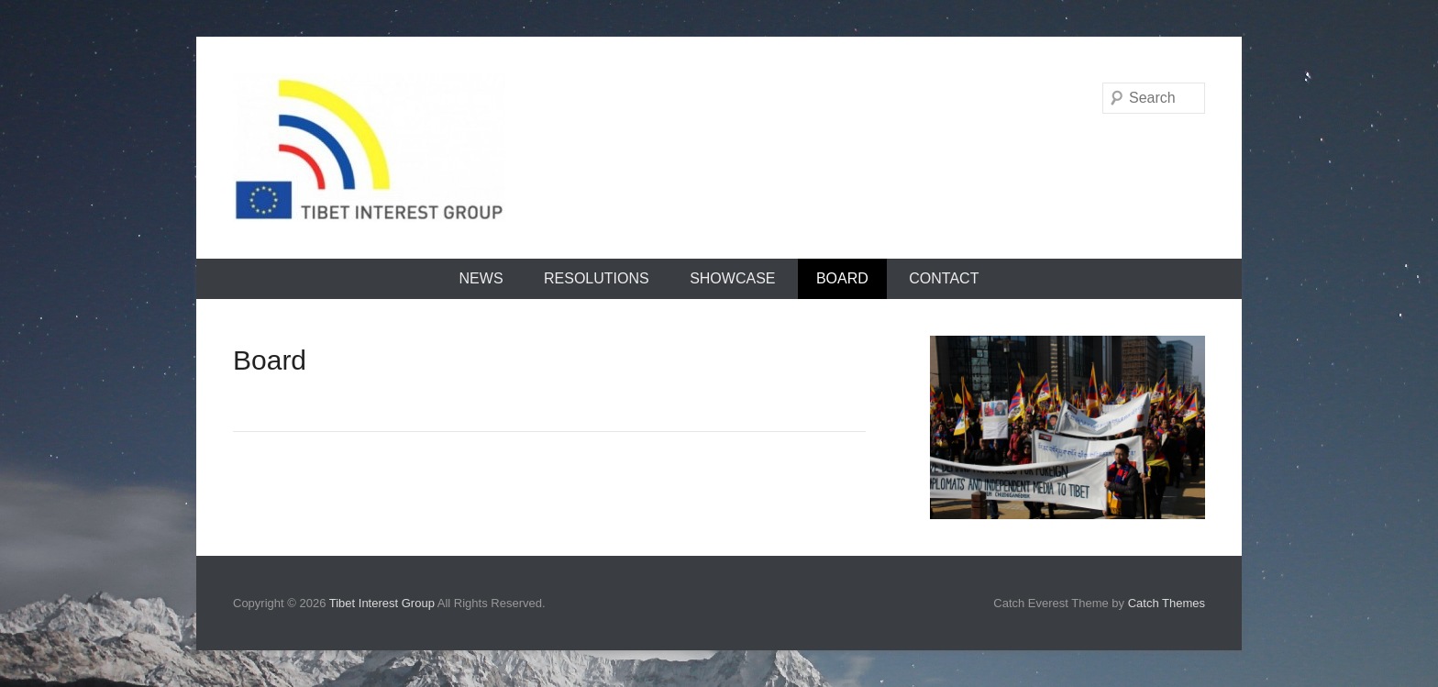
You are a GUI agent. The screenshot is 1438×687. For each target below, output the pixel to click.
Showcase (732, 278)
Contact (944, 278)
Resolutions (596, 278)
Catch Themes (1166, 603)
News (481, 278)
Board (842, 278)
